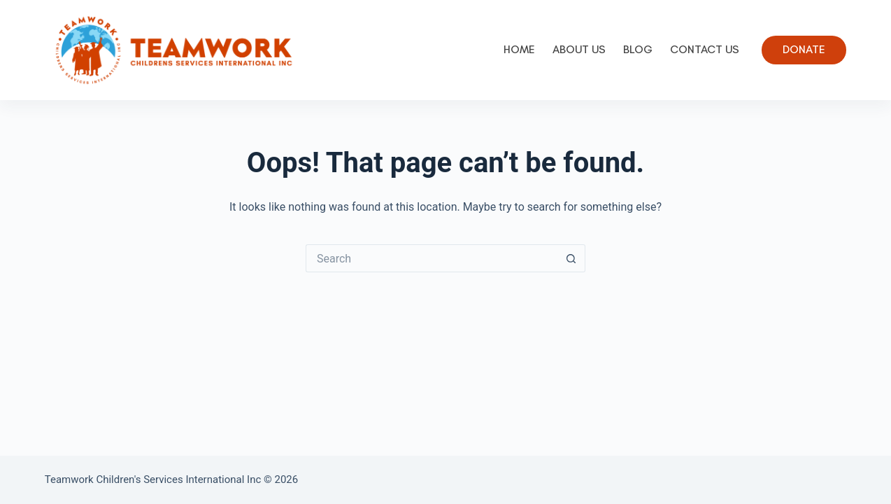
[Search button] (571, 258)
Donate (804, 49)
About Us (579, 49)
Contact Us (704, 49)
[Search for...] (431, 258)
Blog (638, 49)
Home (519, 49)
